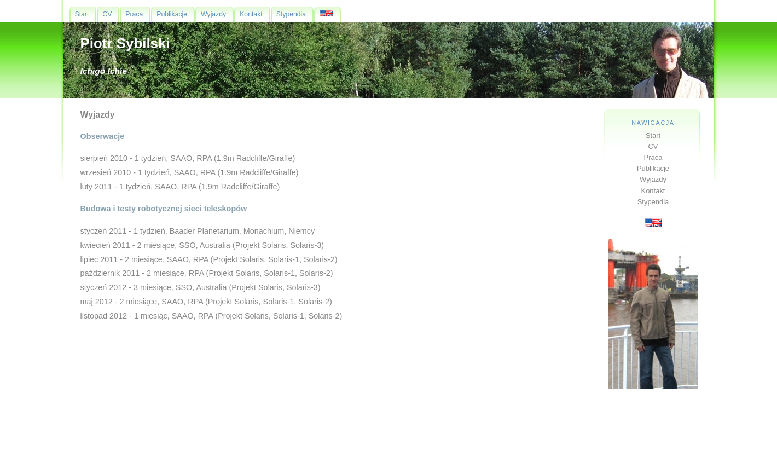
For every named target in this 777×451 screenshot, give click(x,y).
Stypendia (653, 202)
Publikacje (653, 168)
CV (653, 146)
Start (653, 135)
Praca (653, 157)
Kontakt (653, 191)
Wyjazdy (653, 179)
